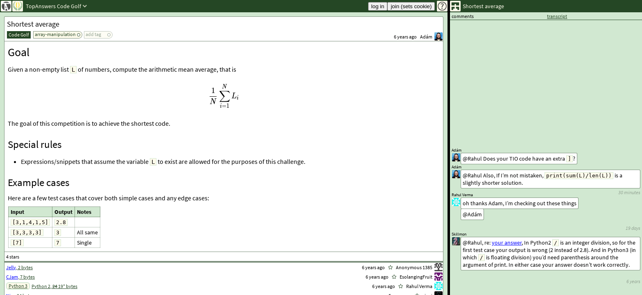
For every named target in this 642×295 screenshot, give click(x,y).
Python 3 (18, 286)
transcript (557, 16)
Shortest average (33, 24)
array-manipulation (55, 34)
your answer (507, 242)
